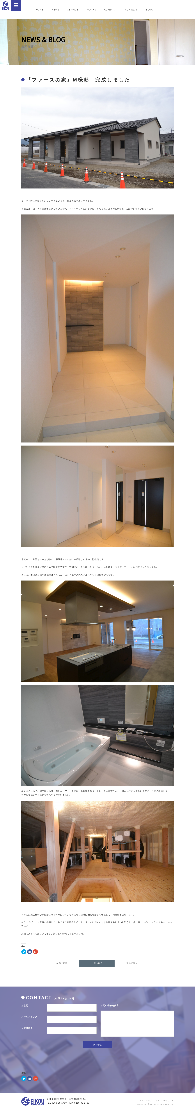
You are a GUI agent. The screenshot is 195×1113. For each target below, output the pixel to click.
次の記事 (130, 963)
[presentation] (97, 1064)
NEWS (55, 9)
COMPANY (110, 9)
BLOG (149, 9)
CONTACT (131, 9)
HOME (39, 9)
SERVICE (72, 9)
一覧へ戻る (97, 963)
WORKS (91, 9)
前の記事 (63, 963)
